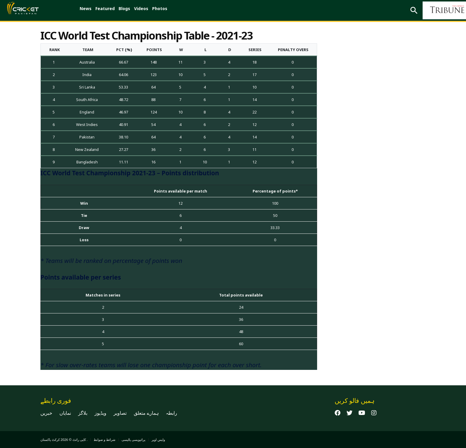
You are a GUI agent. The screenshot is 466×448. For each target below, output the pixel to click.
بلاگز (82, 413)
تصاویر (120, 413)
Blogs (131, 10)
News (87, 10)
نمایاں (65, 413)
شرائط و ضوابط (104, 439)
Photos (171, 10)
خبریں (46, 413)
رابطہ (171, 413)
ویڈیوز (100, 413)
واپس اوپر (158, 439)
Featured (109, 10)
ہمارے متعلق (146, 413)
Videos (150, 10)
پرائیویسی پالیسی (133, 439)
